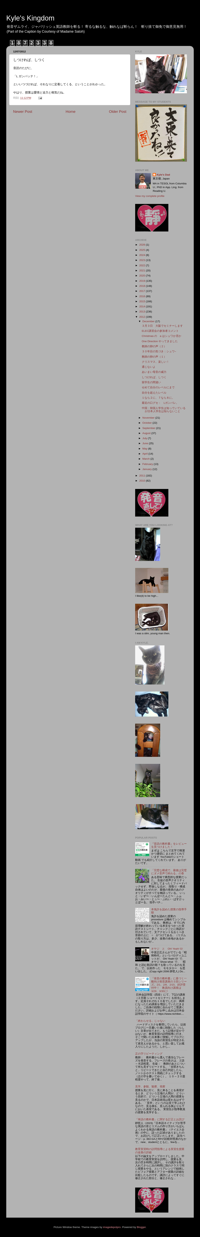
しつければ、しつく (154, 377)
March (146, 458)
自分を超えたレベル (154, 392)
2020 (142, 275)
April (145, 453)
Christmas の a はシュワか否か (161, 336)
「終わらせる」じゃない (150, 1020)
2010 (142, 480)
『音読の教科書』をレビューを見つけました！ (169, 845)
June (145, 443)
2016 (142, 296)
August (146, 433)
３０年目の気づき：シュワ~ (159, 351)
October (147, 422)
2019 (142, 280)
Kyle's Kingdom (30, 18)
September (149, 428)
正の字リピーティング (148, 1053)
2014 (142, 306)
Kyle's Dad (163, 174)
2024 (142, 255)
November (148, 417)
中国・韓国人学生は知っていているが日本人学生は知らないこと (164, 410)
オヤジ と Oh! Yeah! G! (167, 948)
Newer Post (22, 111)
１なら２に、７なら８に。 (158, 397)
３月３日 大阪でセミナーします (162, 325)
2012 (142, 316)
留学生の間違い (151, 382)
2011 (142, 475)
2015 (142, 301)
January (147, 469)
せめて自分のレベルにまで (158, 387)
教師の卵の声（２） (154, 346)
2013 (142, 311)
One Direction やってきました (160, 341)
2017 (142, 291)
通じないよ (148, 366)
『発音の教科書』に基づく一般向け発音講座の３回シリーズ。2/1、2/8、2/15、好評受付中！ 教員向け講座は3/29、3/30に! (169, 985)
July (145, 438)
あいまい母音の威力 (154, 371)
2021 (142, 270)
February (148, 464)
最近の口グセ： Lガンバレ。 (160, 402)
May (145, 448)
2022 (142, 265)
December (148, 321)
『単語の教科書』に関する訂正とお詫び (159, 1119)
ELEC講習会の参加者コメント (160, 330)
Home (70, 111)
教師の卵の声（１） (154, 356)
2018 (142, 285)
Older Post (117, 111)
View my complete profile (149, 196)
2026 (142, 244)
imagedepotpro (112, 1227)
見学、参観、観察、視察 (150, 1086)
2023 (142, 260)
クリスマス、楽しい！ (155, 361)
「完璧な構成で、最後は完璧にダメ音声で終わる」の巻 (169, 872)
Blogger (141, 1227)
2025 (142, 249)
